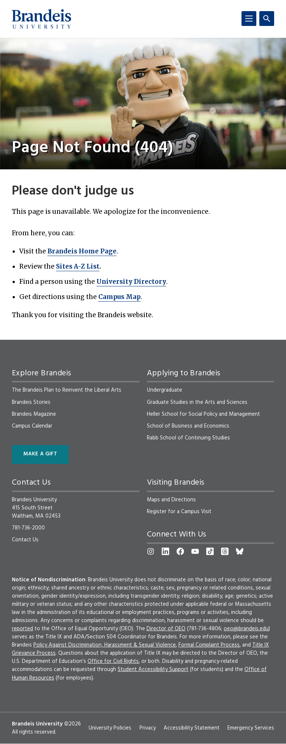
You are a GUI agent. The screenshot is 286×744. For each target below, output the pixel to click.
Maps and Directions (171, 499)
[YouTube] (195, 551)
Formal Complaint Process (209, 645)
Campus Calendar (32, 426)
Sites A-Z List (77, 266)
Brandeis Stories (31, 402)
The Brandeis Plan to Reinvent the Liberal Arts (66, 390)
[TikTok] (210, 551)
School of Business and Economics (188, 426)
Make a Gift (40, 454)
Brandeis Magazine (34, 414)
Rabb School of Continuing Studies (188, 438)
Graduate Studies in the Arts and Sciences (197, 402)
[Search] (266, 18)
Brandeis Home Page (81, 251)
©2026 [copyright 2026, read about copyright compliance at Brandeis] (72, 724)
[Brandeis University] (41, 19)
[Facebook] (180, 551)
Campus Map (119, 297)
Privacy (147, 728)
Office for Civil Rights (113, 661)
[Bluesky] (239, 551)
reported (22, 628)
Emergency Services (250, 728)
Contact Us (25, 539)
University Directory (131, 282)
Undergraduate (164, 390)
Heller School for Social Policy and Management (203, 414)
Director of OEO (166, 628)
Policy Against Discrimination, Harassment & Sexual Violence (104, 645)
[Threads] (225, 551)
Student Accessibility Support (153, 669)
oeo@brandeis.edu (246, 628)
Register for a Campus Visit (179, 511)
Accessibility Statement (192, 728)
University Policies (110, 728)
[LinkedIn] (165, 551)
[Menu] (248, 18)
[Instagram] (150, 551)
